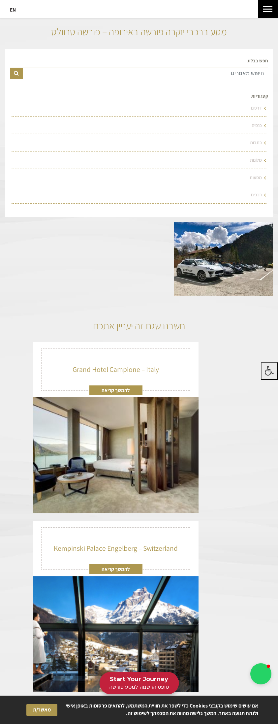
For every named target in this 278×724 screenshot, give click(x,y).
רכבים (256, 194)
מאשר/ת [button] (42, 709)
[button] (260, 673)
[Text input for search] (145, 73)
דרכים (256, 108)
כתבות (256, 142)
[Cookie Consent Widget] (139, 710)
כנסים (257, 125)
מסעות (256, 177)
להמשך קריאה (116, 390)
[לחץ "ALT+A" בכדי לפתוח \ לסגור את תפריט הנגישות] (269, 371)
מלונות (256, 160)
